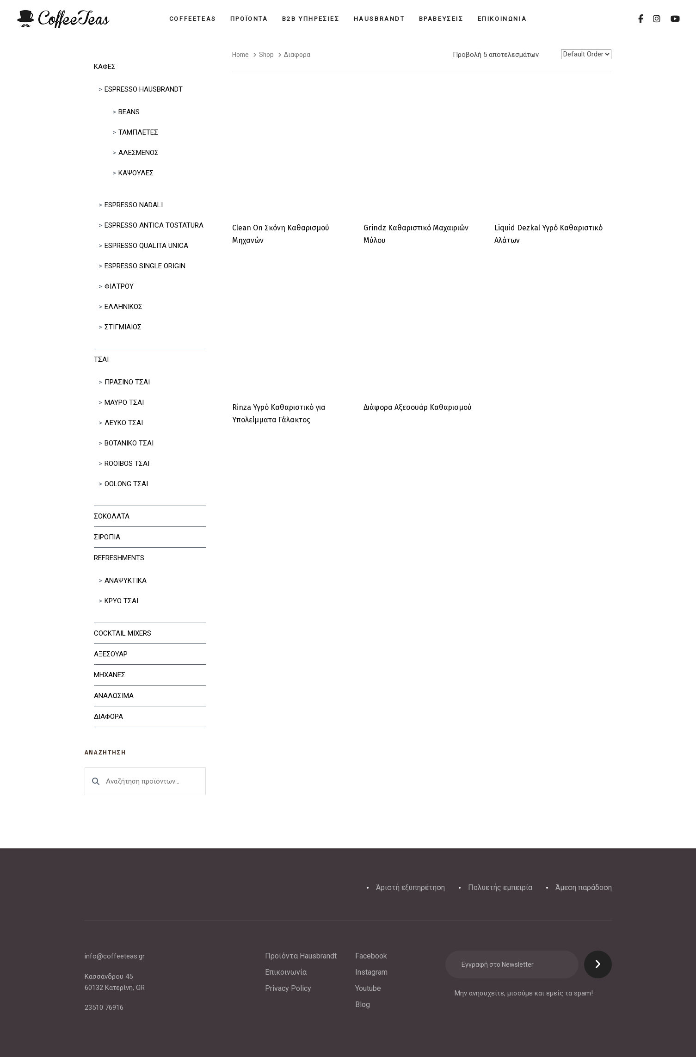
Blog (362, 1004)
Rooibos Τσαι (127, 463)
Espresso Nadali (134, 205)
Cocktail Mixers (122, 633)
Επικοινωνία (286, 972)
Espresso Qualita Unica (146, 245)
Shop (266, 54)
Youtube (368, 988)
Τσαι (101, 359)
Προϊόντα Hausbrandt (301, 956)
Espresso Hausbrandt (144, 89)
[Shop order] (586, 54)
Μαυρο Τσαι (124, 402)
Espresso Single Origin (145, 266)
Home (240, 54)
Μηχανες (109, 675)
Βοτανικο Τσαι (129, 443)
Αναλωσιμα (114, 696)
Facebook (371, 956)
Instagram (371, 972)
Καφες (105, 66)
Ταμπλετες (138, 132)
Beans (129, 112)
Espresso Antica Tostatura (154, 225)
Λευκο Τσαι (124, 423)
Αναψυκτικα (126, 580)
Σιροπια (107, 537)
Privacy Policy (288, 988)
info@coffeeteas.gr (115, 956)
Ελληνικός (123, 307)
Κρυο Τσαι (121, 601)
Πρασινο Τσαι (127, 382)
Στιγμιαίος (123, 327)
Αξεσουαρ (111, 654)
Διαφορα (108, 716)
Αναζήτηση (95, 781)
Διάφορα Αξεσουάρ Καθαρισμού (417, 407)
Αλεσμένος (138, 152)
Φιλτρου (119, 286)
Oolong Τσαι (126, 484)
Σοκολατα (111, 516)
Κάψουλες (136, 173)
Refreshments (119, 558)
